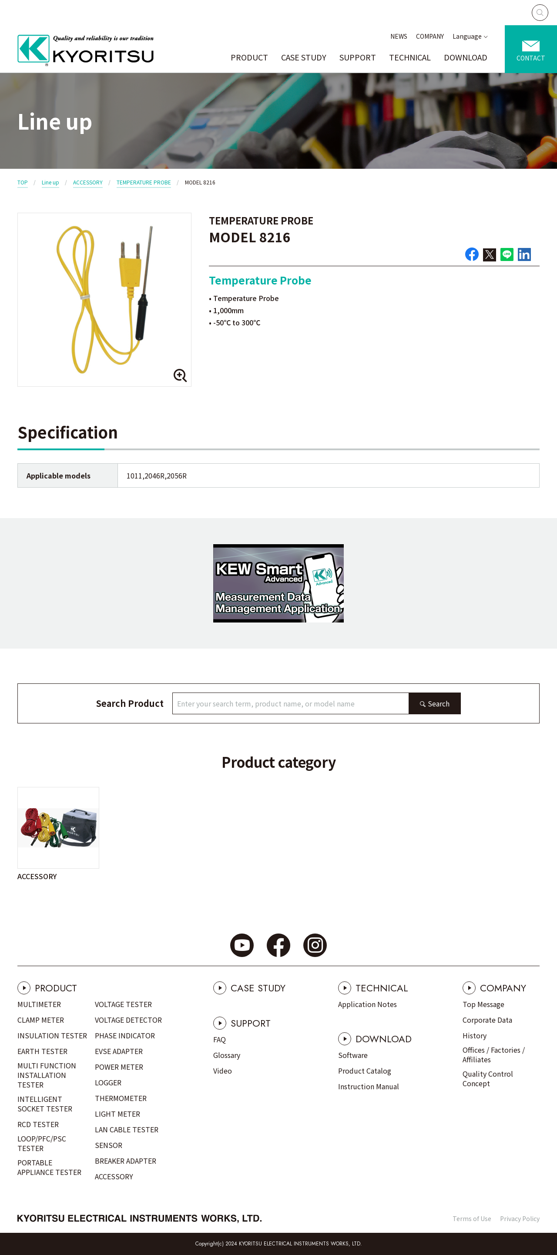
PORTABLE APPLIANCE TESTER (49, 1167)
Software (353, 1055)
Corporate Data (487, 1019)
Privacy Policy (520, 1218)
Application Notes (367, 1004)
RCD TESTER (38, 1124)
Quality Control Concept (488, 1078)
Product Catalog (364, 1070)
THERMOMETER (121, 1098)
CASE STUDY (303, 57)
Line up (50, 182)
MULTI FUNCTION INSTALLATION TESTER (46, 1075)
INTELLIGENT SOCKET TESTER (44, 1103)
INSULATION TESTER (52, 1035)
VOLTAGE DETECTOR (128, 1019)
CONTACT (531, 58)
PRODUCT (249, 57)
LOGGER (108, 1082)
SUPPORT (357, 57)
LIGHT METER (117, 1113)
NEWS (398, 36)
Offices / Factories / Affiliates (494, 1054)
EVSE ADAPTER (119, 1051)
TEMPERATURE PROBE (144, 182)
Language (467, 36)
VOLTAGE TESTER (123, 1004)
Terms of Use (472, 1218)
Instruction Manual (368, 1086)
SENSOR (108, 1145)
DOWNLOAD (465, 57)
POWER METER (119, 1066)
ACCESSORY (88, 182)
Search (439, 703)
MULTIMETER (39, 1004)
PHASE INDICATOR (125, 1035)
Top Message (483, 1004)
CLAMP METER (40, 1019)
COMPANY (430, 36)
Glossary (226, 1055)
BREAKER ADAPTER (125, 1160)
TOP (22, 182)
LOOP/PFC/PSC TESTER (41, 1143)
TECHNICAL (410, 57)
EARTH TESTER (42, 1051)
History (475, 1035)
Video (222, 1070)
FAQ (219, 1039)
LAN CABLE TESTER (126, 1129)
